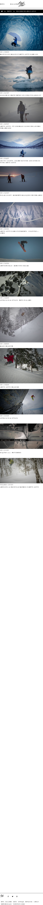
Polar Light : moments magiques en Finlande (21, 195)
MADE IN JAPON (6, 346)
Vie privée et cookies (19, 904)
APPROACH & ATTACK (9, 418)
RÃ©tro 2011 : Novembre (10, 453)
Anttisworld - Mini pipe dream (14, 266)
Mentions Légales (6, 904)
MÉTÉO (3, 20)
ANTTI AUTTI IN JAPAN (9, 387)
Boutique (12, 20)
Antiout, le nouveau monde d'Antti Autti (19, 487)
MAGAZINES (15, 4)
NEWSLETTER (28, 901)
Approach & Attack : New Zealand (15, 300)
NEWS (2, 4)
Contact (36, 901)
